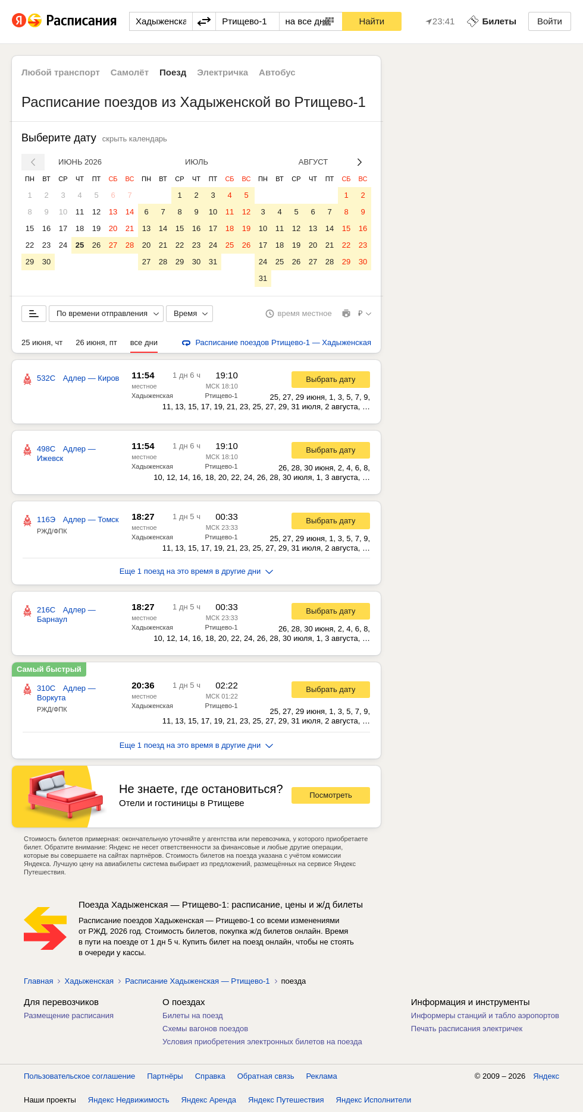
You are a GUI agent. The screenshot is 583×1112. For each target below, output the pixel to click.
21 (130, 228)
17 (63, 228)
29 (30, 261)
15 (30, 228)
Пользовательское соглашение (79, 1076)
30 (46, 261)
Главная (38, 981)
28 (130, 245)
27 (113, 245)
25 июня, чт (41, 342)
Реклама (321, 1076)
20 (113, 228)
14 (130, 211)
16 (46, 228)
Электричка (222, 72)
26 (96, 245)
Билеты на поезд (192, 1015)
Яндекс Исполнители (374, 1099)
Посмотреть (330, 795)
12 (96, 211)
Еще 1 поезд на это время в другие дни (197, 571)
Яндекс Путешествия (286, 1099)
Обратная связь (265, 1076)
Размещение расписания (69, 1015)
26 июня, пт (96, 342)
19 (96, 228)
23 (46, 245)
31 (213, 261)
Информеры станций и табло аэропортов (485, 1015)
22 (30, 245)
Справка (210, 1076)
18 (80, 228)
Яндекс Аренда (208, 1099)
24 (63, 245)
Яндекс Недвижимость (129, 1099)
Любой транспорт (60, 72)
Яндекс (546, 1076)
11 (80, 211)
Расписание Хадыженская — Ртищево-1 (197, 981)
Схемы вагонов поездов (205, 1028)
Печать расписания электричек (466, 1028)
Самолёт (130, 72)
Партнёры (165, 1076)
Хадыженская (152, 395)
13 (113, 211)
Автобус (277, 72)
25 (80, 245)
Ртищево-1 (221, 395)
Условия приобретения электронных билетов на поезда (262, 1041)
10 (63, 211)
